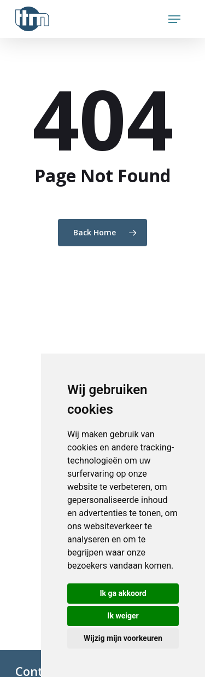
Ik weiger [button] (122, 615)
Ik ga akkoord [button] (122, 593)
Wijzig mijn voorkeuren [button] (123, 638)
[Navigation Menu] (174, 19)
